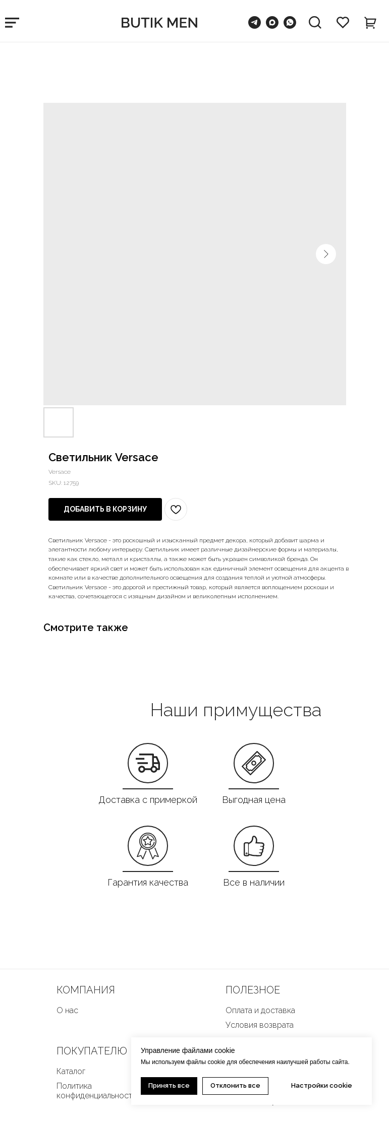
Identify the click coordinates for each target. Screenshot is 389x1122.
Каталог (71, 1071)
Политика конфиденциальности (97, 1090)
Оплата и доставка (260, 1010)
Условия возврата (260, 1025)
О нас (67, 1010)
